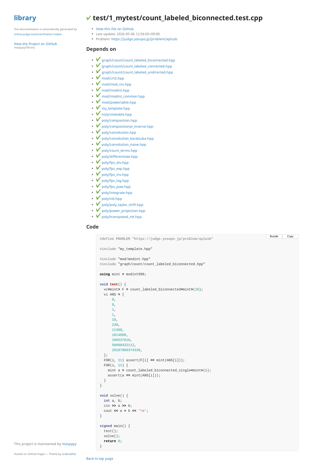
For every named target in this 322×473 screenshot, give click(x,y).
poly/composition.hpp (116, 120)
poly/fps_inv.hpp (112, 174)
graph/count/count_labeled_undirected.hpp (134, 72)
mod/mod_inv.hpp (113, 84)
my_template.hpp (113, 108)
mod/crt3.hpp (110, 78)
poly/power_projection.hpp (120, 210)
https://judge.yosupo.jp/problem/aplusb (144, 39)
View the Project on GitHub (47, 45)
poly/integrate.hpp (114, 192)
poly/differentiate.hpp (117, 156)
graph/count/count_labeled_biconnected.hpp (135, 60)
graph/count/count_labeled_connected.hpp (134, 66)
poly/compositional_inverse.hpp (124, 126)
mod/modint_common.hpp (120, 96)
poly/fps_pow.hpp (113, 186)
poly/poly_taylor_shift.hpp (119, 204)
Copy (290, 236)
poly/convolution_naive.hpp (121, 144)
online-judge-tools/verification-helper (38, 34)
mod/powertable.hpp (116, 102)
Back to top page (99, 458)
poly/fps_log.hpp (112, 180)
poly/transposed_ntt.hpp (119, 216)
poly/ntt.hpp (109, 198)
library (25, 17)
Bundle (274, 236)
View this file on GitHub (115, 28)
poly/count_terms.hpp (116, 150)
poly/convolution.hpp (116, 132)
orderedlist (69, 454)
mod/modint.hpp (112, 90)
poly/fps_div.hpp (112, 162)
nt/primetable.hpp (114, 114)
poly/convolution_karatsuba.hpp (125, 138)
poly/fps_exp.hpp (113, 168)
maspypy (69, 443)
